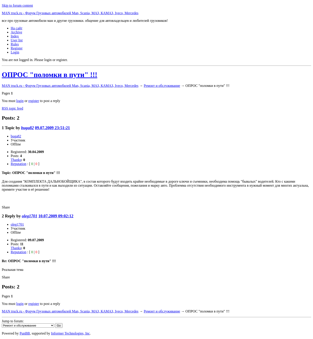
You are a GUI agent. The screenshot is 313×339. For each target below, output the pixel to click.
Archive (16, 32)
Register (16, 48)
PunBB (25, 333)
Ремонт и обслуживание (162, 86)
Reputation (18, 164)
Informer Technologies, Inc (70, 333)
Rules (15, 44)
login (20, 101)
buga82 (27, 127)
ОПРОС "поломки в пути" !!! (49, 75)
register (33, 101)
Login (15, 52)
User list (17, 40)
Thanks (16, 160)
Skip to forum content (17, 5)
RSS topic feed (12, 108)
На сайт (16, 28)
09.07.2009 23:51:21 (52, 127)
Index (15, 36)
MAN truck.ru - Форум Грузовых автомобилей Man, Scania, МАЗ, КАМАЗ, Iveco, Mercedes (70, 13)
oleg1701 (29, 216)
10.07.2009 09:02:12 (55, 216)
